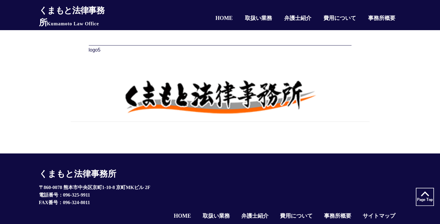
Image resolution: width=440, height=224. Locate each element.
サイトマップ (379, 216)
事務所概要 (337, 216)
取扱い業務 (216, 216)
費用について (296, 216)
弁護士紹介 (254, 216)
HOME (182, 216)
